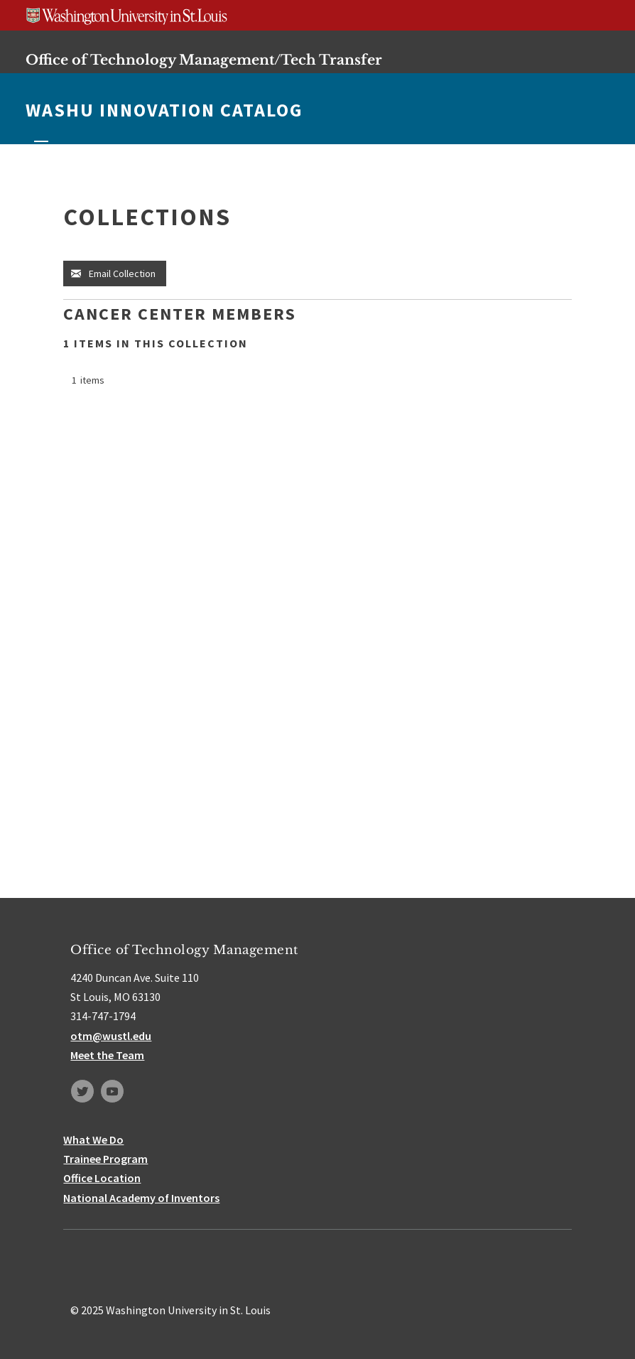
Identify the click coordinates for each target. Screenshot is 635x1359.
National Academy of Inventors (141, 1198)
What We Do (93, 1139)
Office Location (102, 1178)
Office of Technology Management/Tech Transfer (204, 59)
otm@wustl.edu (110, 1036)
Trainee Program (105, 1159)
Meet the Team (107, 1055)
